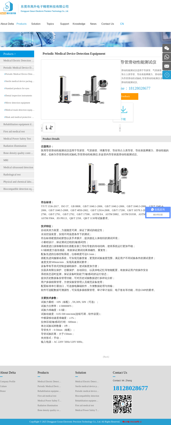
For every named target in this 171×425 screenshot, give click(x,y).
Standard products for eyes (17, 88)
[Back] (106, 357)
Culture (3, 386)
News (93, 23)
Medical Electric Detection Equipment (18, 60)
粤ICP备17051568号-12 (132, 422)
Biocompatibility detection (87, 396)
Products (21, 23)
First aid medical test (14, 131)
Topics (50, 23)
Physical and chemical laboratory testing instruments (18, 181)
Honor (3, 391)
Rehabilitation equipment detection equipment (18, 124)
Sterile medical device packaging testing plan (87, 386)
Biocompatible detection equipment (18, 189)
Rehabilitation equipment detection (87, 400)
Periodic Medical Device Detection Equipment (18, 67)
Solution (36, 23)
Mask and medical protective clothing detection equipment (20, 117)
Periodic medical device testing (87, 391)
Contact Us (107, 23)
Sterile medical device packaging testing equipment (20, 81)
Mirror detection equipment (17, 103)
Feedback (125, 96)
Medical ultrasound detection (18, 167)
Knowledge (79, 23)
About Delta (7, 23)
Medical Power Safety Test (17, 138)
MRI (5, 160)
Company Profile (7, 381)
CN (122, 23)
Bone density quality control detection (18, 153)
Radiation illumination (14, 145)
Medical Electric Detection (87, 381)
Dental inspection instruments (18, 95)
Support (64, 23)
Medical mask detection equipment (20, 110)
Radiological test (12, 174)
